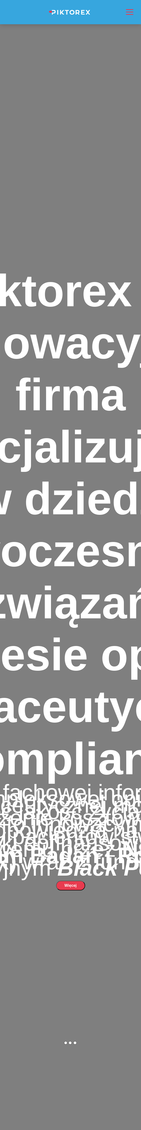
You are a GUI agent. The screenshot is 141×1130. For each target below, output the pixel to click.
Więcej (70, 885)
